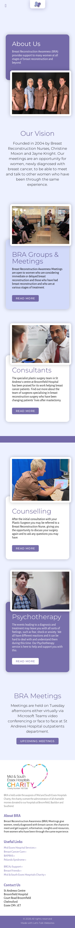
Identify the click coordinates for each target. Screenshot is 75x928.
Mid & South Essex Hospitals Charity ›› (25, 874)
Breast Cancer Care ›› (15, 851)
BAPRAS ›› (9, 855)
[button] (5, 6)
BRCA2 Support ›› (13, 866)
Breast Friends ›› (12, 870)
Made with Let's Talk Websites (37, 922)
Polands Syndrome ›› (15, 859)
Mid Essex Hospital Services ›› (20, 847)
